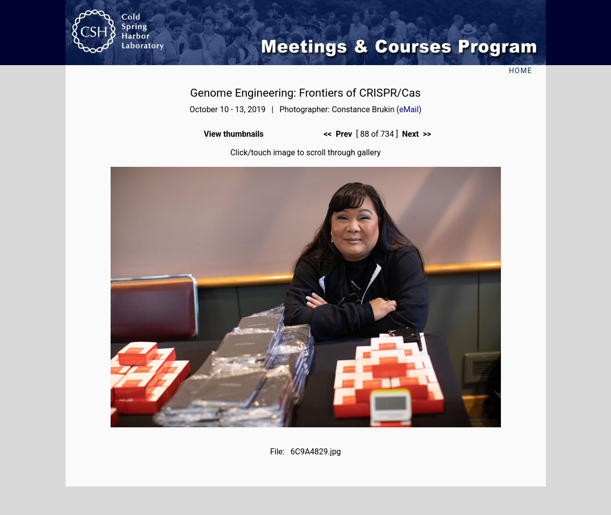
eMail (409, 109)
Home (520, 71)
